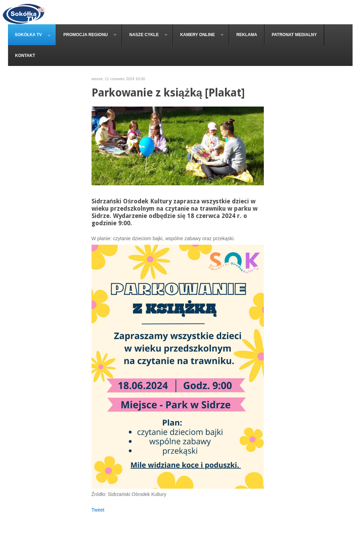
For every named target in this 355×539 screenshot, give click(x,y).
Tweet (98, 510)
